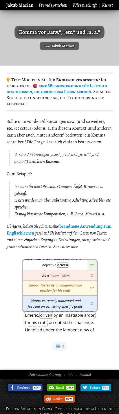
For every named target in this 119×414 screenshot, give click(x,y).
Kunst (107, 5)
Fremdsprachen (52, 5)
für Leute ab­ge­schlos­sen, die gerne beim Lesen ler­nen (57, 89)
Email (65, 387)
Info (70, 374)
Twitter (99, 387)
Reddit (63, 398)
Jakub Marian (19, 5)
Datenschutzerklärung (45, 374)
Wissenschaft (84, 5)
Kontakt (85, 374)
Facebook (29, 387)
